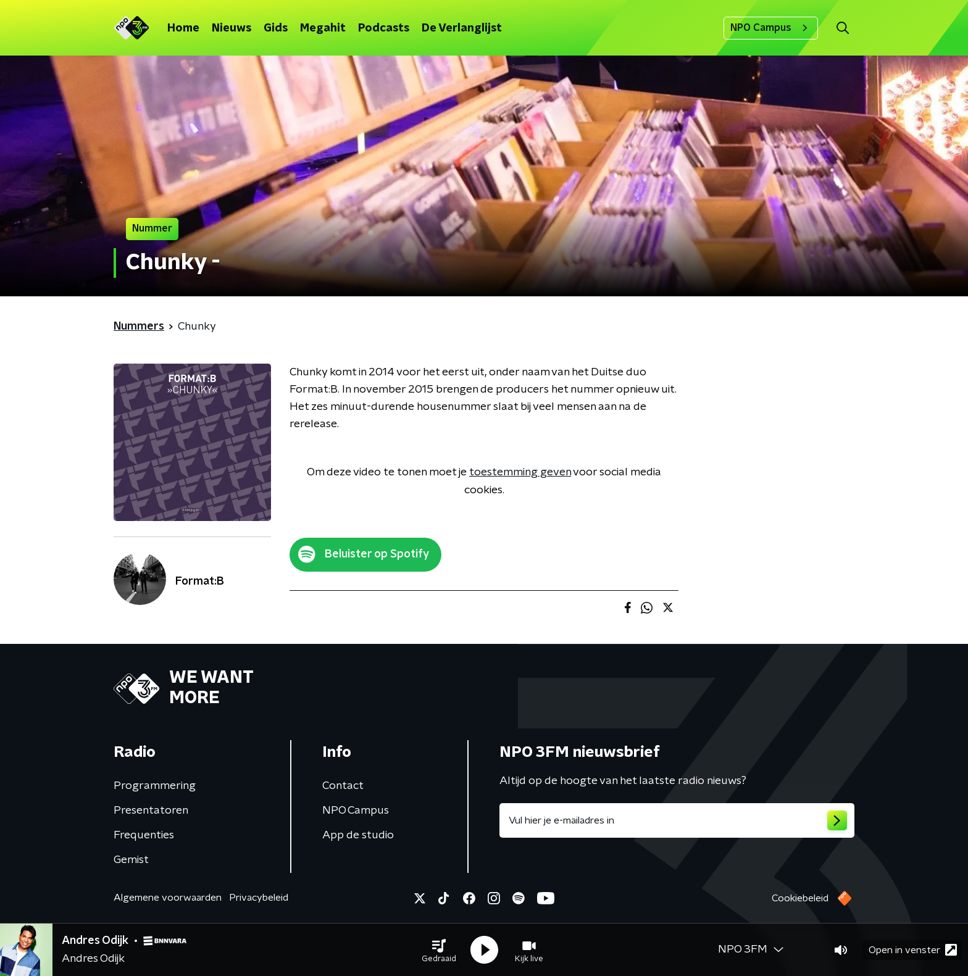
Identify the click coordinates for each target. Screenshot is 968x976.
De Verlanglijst (462, 28)
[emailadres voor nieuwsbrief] (676, 820)
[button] (439, 950)
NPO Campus (770, 28)
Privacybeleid (258, 898)
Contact (343, 785)
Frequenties (144, 835)
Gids (276, 28)
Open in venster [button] (913, 950)
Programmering (155, 785)
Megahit (323, 28)
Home (183, 28)
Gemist (131, 859)
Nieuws (231, 28)
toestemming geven (520, 472)
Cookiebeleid (800, 898)
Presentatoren (151, 810)
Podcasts (383, 28)
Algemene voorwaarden (168, 898)
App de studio (358, 835)
